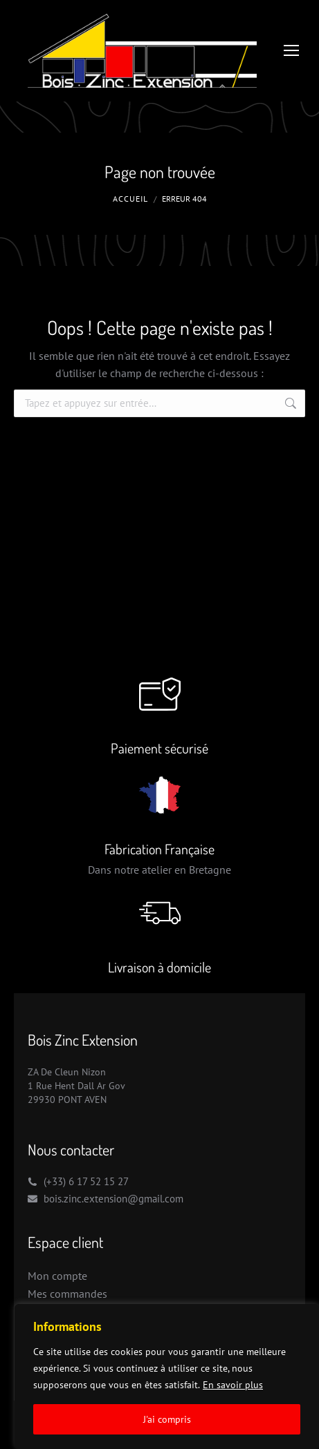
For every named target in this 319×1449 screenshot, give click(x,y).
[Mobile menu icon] (291, 50)
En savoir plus (233, 1385)
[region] (167, 1376)
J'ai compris (167, 1419)
